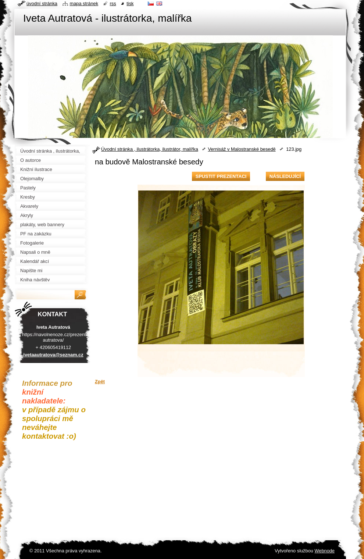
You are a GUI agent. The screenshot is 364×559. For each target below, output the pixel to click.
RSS (113, 3)
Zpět (100, 381)
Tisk (129, 3)
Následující (285, 176)
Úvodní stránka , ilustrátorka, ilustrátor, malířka (149, 149)
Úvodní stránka (41, 3)
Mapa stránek (84, 3)
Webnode (324, 550)
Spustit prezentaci (221, 176)
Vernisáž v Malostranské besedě (241, 149)
